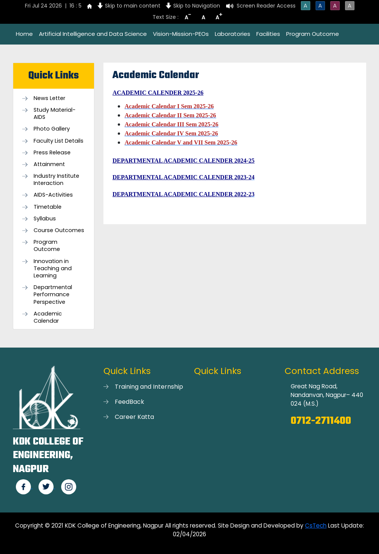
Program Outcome (312, 34)
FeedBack (129, 401)
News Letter (49, 98)
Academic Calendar (48, 317)
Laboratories (232, 34)
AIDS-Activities (53, 195)
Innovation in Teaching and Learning (53, 268)
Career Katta (134, 416)
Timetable (48, 207)
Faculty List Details (58, 141)
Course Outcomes (59, 230)
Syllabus (45, 218)
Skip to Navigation (196, 5)
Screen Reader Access (266, 5)
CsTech (316, 525)
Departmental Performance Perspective (53, 294)
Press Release (52, 152)
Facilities (268, 34)
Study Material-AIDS (54, 113)
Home (24, 34)
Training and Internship (149, 386)
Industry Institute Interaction (56, 179)
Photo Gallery (52, 128)
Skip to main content (132, 5)
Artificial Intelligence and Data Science (93, 34)
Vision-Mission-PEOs (181, 34)
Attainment (49, 164)
